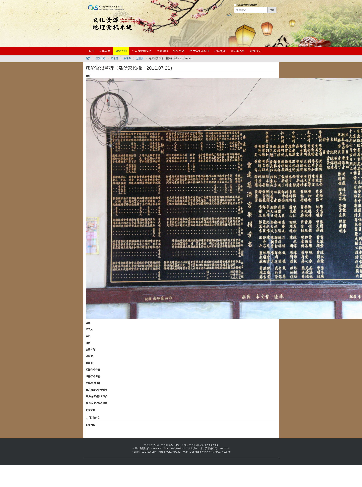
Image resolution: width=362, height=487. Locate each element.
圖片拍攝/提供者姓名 (97, 389)
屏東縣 (114, 58)
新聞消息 (255, 51)
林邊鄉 (127, 58)
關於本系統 (238, 51)
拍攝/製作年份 (93, 369)
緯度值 (89, 363)
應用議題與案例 (199, 51)
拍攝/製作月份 (93, 376)
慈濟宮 (139, 58)
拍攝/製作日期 (93, 383)
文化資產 (104, 51)
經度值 (89, 356)
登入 (229, 14)
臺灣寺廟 (121, 51)
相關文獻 (90, 410)
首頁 (91, 51)
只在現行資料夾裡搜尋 (247, 5)
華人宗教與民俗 (142, 51)
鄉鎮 (88, 342)
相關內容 (90, 425)
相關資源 (220, 51)
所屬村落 (90, 349)
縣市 (88, 336)
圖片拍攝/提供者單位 (97, 396)
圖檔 (88, 75)
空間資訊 (162, 51)
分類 (88, 322)
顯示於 (89, 329)
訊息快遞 (178, 51)
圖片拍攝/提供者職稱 (97, 403)
